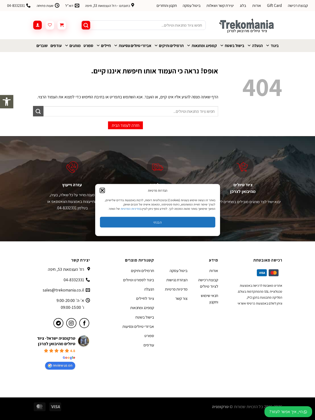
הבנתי (157, 222)
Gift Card (274, 5)
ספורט (88, 45)
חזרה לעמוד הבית (125, 125)
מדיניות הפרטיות (130, 209)
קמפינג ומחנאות (202, 45)
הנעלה (255, 45)
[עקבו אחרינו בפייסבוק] (84, 323)
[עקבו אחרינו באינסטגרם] (71, 323)
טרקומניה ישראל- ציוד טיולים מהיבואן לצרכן (56, 340)
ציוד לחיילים (145, 298)
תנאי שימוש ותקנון (209, 299)
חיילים (103, 45)
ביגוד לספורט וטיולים (138, 279)
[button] (6, 101)
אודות (256, 5)
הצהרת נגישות (177, 279)
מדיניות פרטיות (176, 289)
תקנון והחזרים (166, 5)
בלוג (243, 5)
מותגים (73, 45)
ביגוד (272, 45)
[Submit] (86, 25)
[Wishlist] (50, 25)
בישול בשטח (232, 45)
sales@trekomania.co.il (63, 290)
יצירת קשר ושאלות (220, 5)
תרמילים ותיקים (169, 45)
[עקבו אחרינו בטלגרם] (58, 323)
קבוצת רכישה (298, 5)
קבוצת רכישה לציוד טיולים (208, 283)
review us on (60, 365)
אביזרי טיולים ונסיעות (132, 45)
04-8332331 (74, 279)
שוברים (42, 45)
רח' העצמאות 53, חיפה (66, 269)
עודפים (56, 45)
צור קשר (181, 298)
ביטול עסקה (192, 5)
